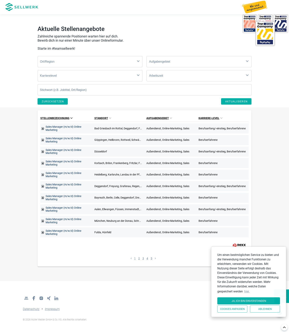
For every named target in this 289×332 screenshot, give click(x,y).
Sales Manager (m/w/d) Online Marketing (63, 128)
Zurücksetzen (53, 101)
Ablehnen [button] (265, 308)
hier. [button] (247, 291)
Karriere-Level (210, 118)
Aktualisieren (236, 101)
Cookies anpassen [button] (232, 308)
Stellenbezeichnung (56, 118)
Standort (102, 118)
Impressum (52, 309)
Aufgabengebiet (159, 118)
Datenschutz (31, 309)
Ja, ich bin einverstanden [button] (249, 300)
